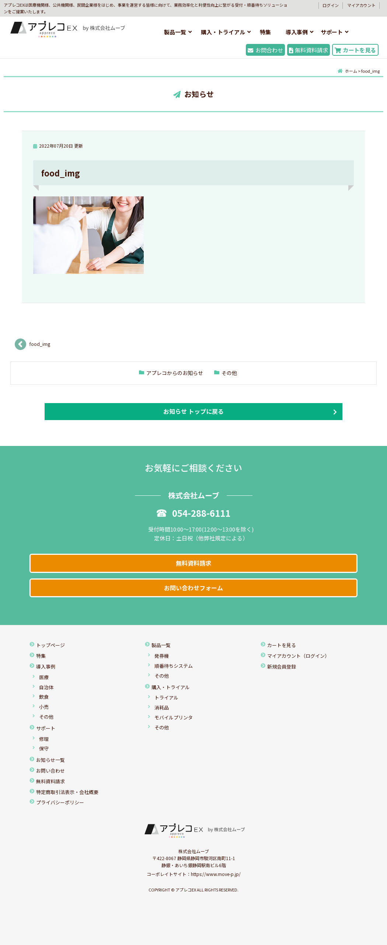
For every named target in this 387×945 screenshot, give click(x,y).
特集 (265, 32)
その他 (229, 373)
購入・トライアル (223, 32)
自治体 (46, 687)
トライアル (166, 697)
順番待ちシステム (173, 665)
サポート (332, 32)
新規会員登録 (281, 666)
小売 (44, 706)
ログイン (330, 5)
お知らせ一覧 (50, 759)
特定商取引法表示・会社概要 (67, 791)
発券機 (161, 655)
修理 (44, 738)
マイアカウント (361, 5)
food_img (39, 344)
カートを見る (355, 50)
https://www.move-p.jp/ (216, 874)
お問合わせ (265, 50)
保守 (44, 748)
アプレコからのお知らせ (174, 373)
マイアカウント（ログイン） (298, 655)
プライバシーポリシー (60, 802)
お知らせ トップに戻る (193, 411)
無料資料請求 (308, 50)
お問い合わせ (50, 770)
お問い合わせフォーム (193, 587)
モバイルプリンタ (173, 717)
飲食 (44, 696)
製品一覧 (175, 32)
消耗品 (161, 707)
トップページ (50, 645)
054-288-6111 (193, 512)
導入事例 (297, 32)
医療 (44, 677)
